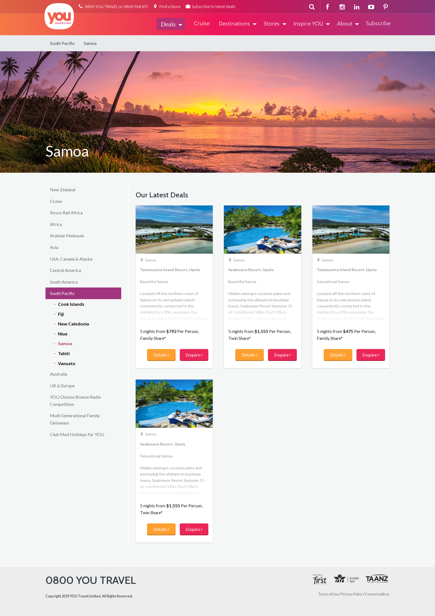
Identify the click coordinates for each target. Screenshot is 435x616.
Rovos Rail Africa (66, 212)
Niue (62, 333)
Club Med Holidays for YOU (77, 434)
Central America (65, 270)
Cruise (56, 201)
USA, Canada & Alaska (71, 258)
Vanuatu (66, 363)
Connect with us (377, 594)
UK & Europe (62, 385)
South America (64, 281)
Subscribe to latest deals (210, 7)
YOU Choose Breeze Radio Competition (75, 400)
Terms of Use (328, 594)
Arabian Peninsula (67, 235)
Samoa (90, 43)
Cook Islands (71, 304)
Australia (58, 373)
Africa (56, 224)
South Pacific (62, 43)
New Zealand (62, 189)
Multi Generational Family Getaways (75, 419)
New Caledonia (73, 323)
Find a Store (166, 7)
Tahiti (64, 353)
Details (161, 354)
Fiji (61, 314)
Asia (54, 247)
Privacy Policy (352, 594)
